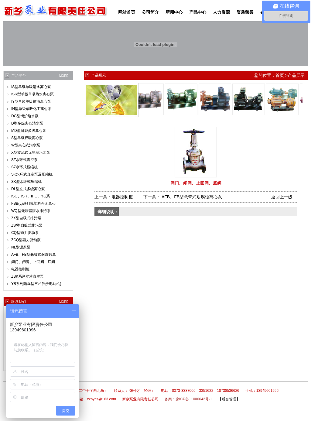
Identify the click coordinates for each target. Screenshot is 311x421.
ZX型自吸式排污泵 (26, 218)
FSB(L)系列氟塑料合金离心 (33, 203)
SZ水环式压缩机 (24, 167)
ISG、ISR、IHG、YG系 (30, 196)
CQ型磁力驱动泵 (25, 233)
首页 (279, 75)
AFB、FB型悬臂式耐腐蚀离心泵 (191, 196)
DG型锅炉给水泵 (25, 116)
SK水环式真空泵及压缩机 (32, 174)
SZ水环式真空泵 (24, 160)
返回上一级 (281, 196)
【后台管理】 (229, 399)
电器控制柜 (20, 269)
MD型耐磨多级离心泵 (28, 130)
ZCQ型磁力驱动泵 (26, 240)
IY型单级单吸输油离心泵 (31, 101)
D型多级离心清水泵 (27, 123)
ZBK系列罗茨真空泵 (27, 276)
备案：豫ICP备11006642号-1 (188, 399)
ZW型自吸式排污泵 (27, 225)
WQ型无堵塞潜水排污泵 (30, 211)
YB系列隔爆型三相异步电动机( (36, 284)
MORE (63, 75)
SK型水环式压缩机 (26, 182)
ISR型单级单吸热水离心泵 (32, 94)
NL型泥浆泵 (20, 247)
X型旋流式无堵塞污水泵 (30, 152)
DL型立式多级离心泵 (28, 189)
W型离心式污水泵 (25, 145)
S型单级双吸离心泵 (27, 138)
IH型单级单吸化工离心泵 (31, 109)
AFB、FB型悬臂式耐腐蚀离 (33, 254)
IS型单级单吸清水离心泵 (31, 87)
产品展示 (296, 75)
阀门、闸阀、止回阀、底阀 (33, 262)
